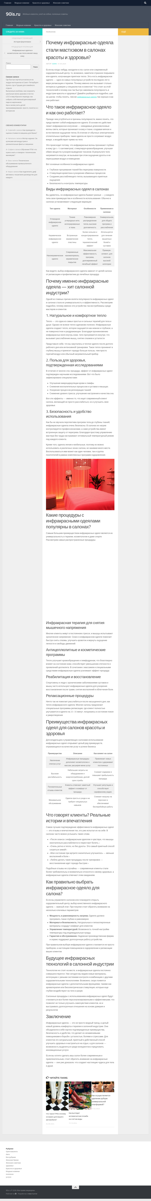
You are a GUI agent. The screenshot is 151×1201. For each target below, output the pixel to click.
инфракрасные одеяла (88, 97)
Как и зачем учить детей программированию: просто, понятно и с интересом (22, 108)
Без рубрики (11, 1160)
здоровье (9, 1168)
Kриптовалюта (12, 1154)
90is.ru (13, 14)
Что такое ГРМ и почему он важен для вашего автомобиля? (55, 1116)
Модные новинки (22, 3)
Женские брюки (12, 1162)
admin (54, 64)
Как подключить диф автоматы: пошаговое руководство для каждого (21, 175)
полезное (51, 32)
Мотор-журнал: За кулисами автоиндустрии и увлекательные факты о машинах (21, 141)
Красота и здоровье (41, 3)
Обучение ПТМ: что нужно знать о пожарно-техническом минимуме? (21, 152)
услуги (8, 1179)
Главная (7, 3)
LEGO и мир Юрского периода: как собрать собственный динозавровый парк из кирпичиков (21, 99)
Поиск (8, 63)
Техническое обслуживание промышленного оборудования (18, 163)
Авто (8, 1157)
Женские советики (61, 3)
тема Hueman (32, 1196)
